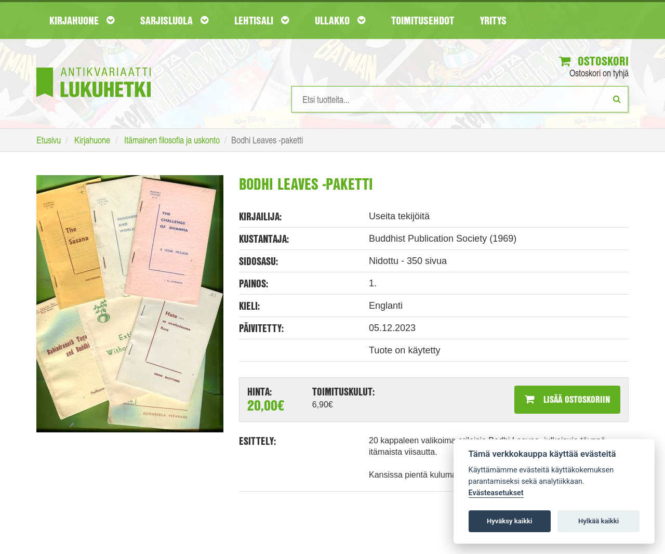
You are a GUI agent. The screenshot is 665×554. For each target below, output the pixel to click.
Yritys (493, 20)
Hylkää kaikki (598, 521)
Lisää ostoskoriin (567, 399)
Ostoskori (594, 61)
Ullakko (340, 20)
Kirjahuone (81, 20)
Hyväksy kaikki (509, 521)
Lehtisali (261, 20)
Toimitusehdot (422, 20)
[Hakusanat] (460, 99)
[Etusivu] (93, 67)
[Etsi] (617, 99)
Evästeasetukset (496, 493)
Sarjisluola (174, 20)
